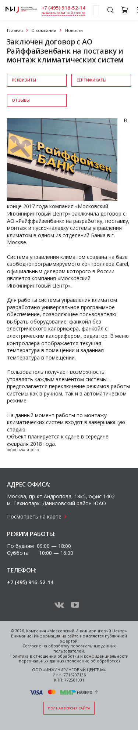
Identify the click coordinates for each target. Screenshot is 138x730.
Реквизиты (24, 80)
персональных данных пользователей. (84, 648)
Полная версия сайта (69, 708)
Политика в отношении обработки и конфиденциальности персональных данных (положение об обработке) (69, 659)
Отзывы (21, 100)
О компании (43, 30)
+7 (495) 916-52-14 (64, 8)
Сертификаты (91, 80)
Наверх (84, 692)
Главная (15, 30)
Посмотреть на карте (34, 516)
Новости (74, 30)
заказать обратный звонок (63, 13)
